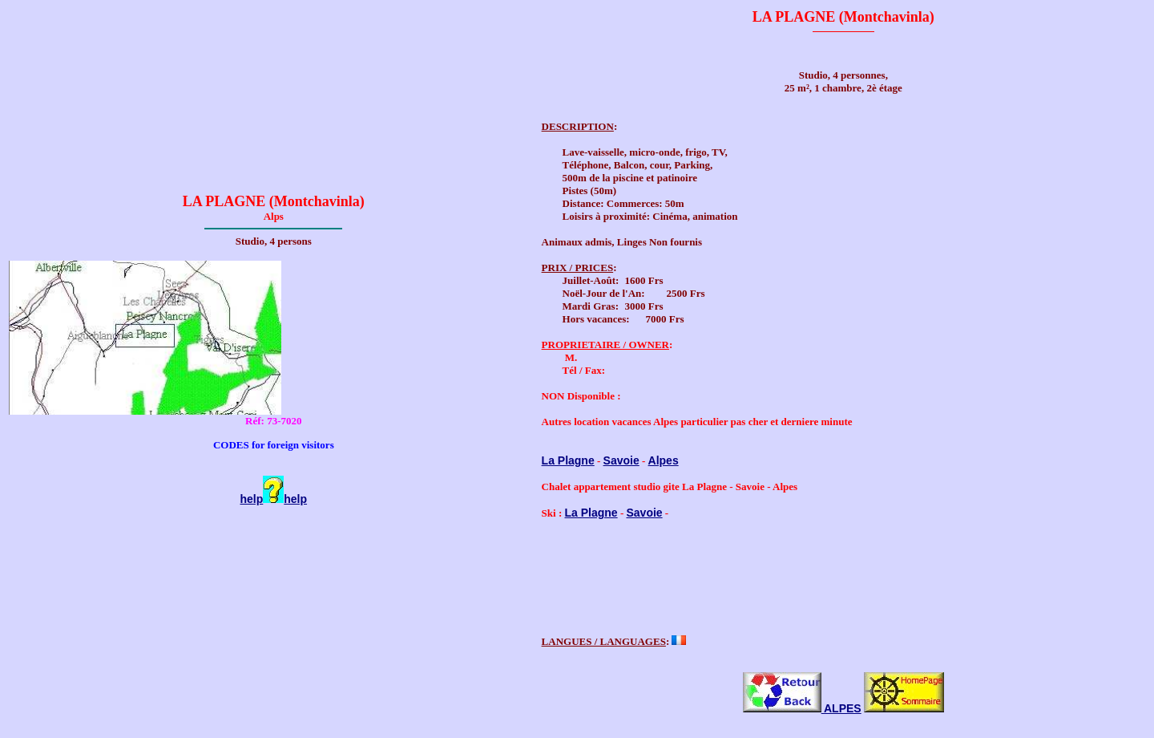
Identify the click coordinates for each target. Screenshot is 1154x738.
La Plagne (568, 460)
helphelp (274, 499)
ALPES (802, 710)
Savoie (621, 460)
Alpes (663, 460)
